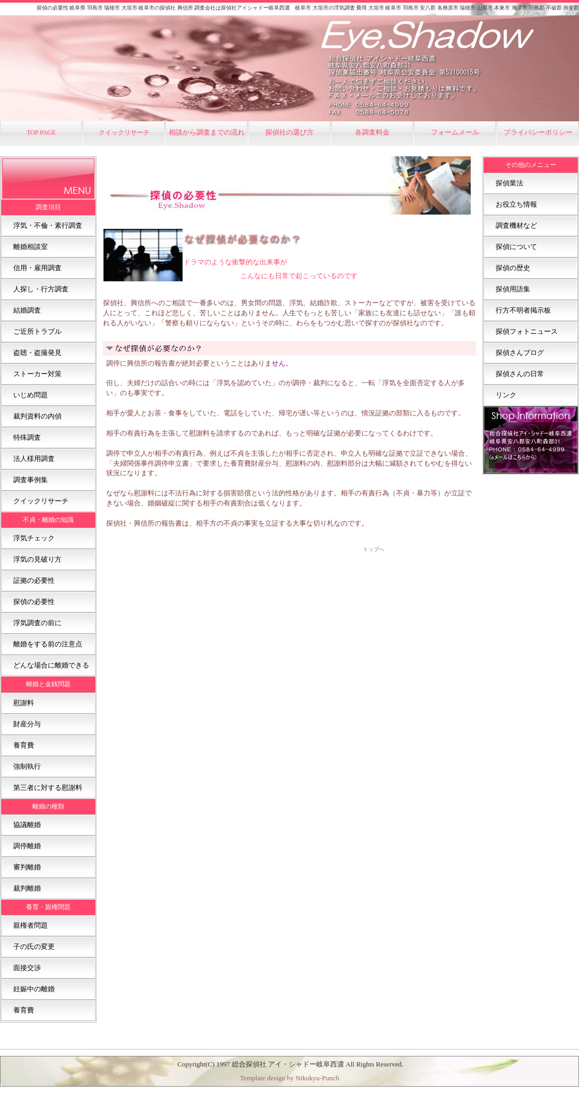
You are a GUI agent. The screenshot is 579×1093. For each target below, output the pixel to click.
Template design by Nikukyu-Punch (289, 1078)
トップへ (373, 549)
